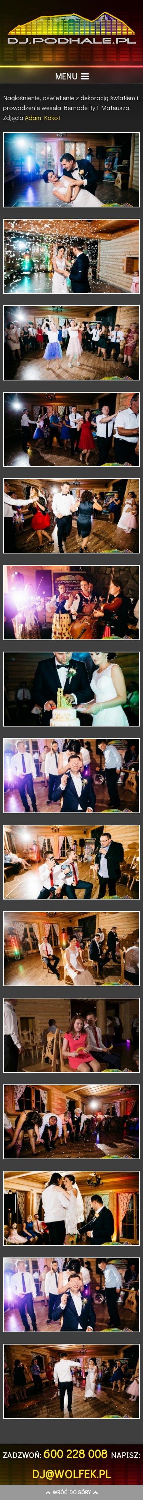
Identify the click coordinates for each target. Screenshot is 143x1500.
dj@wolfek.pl (71, 1473)
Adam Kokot (42, 117)
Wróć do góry (72, 1492)
